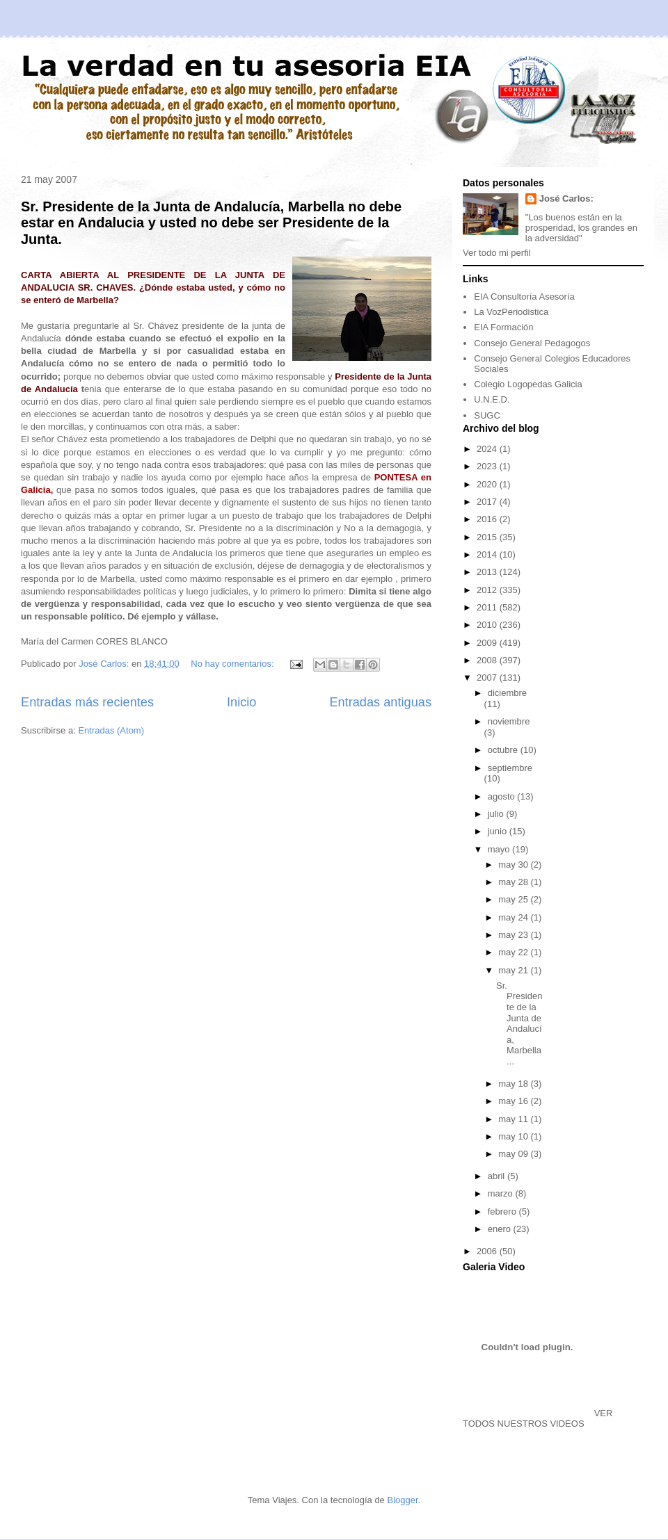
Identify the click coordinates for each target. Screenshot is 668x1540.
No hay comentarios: (233, 663)
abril (497, 1176)
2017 (488, 501)
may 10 (514, 1136)
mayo (500, 849)
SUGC (487, 415)
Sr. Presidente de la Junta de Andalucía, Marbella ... (519, 1023)
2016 (488, 519)
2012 (488, 590)
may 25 (514, 899)
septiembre (510, 768)
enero (501, 1229)
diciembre (507, 693)
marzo (502, 1193)
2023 (488, 466)
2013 (488, 572)
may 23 (514, 935)
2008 (488, 660)
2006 (488, 1251)
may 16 (514, 1101)
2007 (488, 677)
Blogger (402, 1500)
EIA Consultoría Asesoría (524, 296)
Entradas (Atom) (111, 730)
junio (498, 831)
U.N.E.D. (491, 399)
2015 (488, 537)
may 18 (514, 1083)
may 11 (514, 1119)
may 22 (514, 952)
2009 (488, 643)
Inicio (241, 702)
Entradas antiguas (380, 702)
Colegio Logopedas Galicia (528, 384)
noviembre (509, 721)
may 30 (514, 864)
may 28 (514, 882)
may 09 (514, 1154)
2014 (488, 554)
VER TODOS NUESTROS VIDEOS (537, 1418)
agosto (503, 796)
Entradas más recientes (87, 702)
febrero (503, 1211)
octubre (504, 750)
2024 (488, 449)
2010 (488, 624)
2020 (488, 484)
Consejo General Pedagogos (532, 343)
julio (497, 814)
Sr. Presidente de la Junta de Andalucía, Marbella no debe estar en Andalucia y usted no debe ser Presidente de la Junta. (211, 223)
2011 (488, 607)
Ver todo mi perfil (497, 253)
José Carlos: (566, 198)
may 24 (514, 917)
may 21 (514, 970)
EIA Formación (503, 327)
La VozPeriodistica (511, 312)
